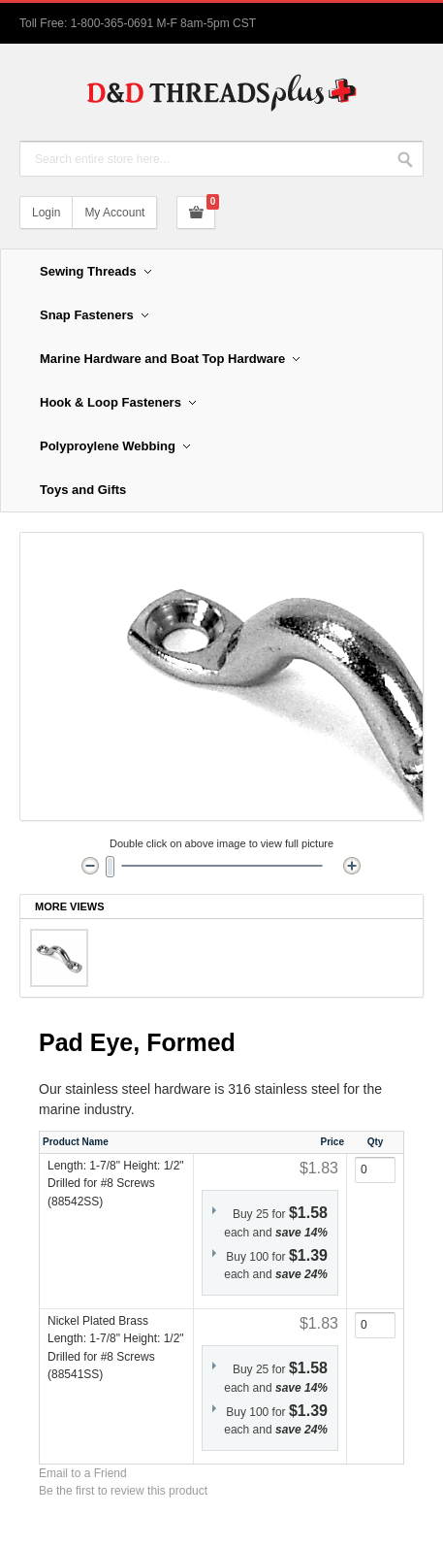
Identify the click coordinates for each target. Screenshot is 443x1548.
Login (46, 212)
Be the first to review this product (123, 1491)
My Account (114, 212)
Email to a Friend (83, 1473)
